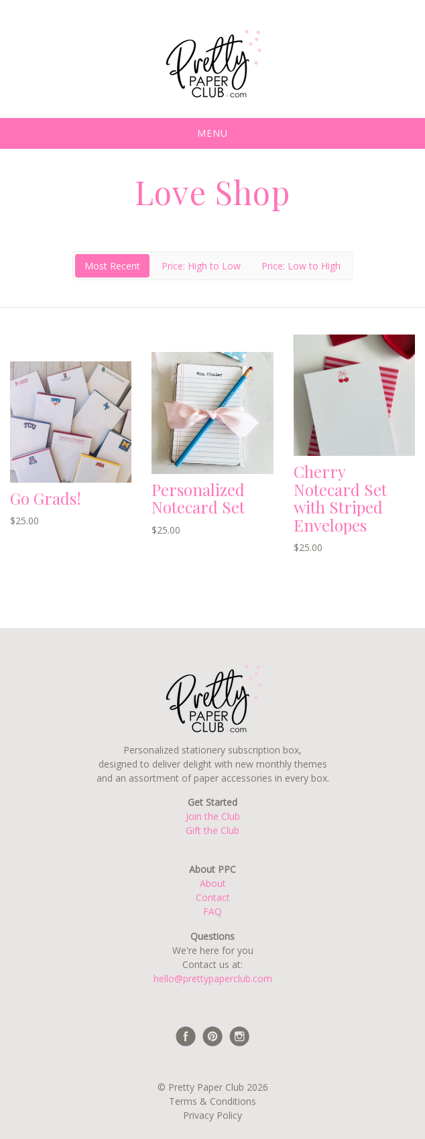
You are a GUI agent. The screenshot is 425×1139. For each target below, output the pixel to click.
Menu (212, 133)
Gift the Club (212, 830)
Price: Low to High (301, 265)
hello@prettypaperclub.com (213, 978)
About (213, 883)
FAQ (212, 911)
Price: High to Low (201, 265)
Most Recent (112, 265)
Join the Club (213, 816)
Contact (213, 897)
